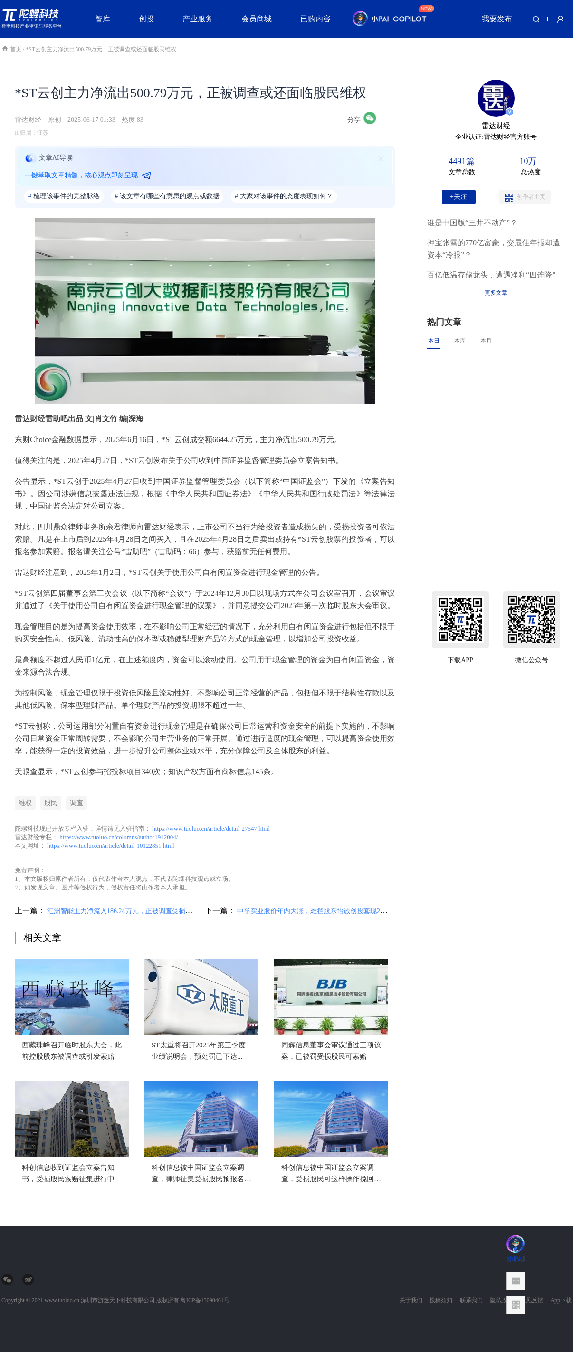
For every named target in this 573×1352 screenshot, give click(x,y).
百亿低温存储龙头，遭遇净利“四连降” (491, 275)
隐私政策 (501, 1300)
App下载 (561, 1300)
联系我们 (471, 1300)
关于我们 (411, 1300)
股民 (50, 802)
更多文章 (496, 292)
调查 (76, 802)
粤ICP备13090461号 (205, 1300)
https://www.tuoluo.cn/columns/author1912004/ (118, 837)
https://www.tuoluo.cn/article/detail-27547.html (211, 828)
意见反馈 (531, 1300)
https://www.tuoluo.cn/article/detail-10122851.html (110, 845)
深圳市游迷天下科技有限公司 (118, 1300)
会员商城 (256, 19)
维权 (25, 802)
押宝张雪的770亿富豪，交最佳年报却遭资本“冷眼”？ (493, 249)
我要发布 (497, 19)
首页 (12, 49)
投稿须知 (441, 1300)
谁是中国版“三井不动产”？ (472, 223)
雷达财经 (28, 119)
